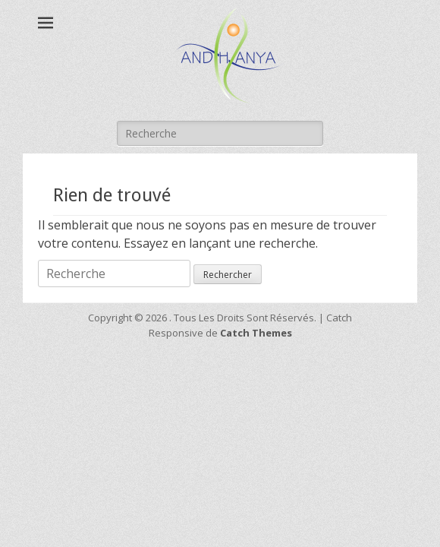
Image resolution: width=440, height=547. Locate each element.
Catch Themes (256, 333)
